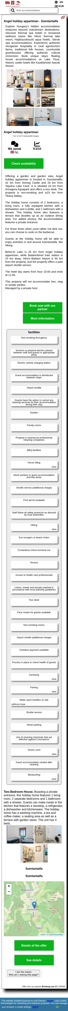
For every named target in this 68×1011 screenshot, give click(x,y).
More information (42, 318)
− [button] (9, 892)
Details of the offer (34, 945)
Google (50, 1000)
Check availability (23, 163)
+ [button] (9, 886)
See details (34, 960)
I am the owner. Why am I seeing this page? (23, 973)
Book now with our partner (42, 307)
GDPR (35, 1007)
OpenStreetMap (56, 934)
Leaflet (43, 934)
